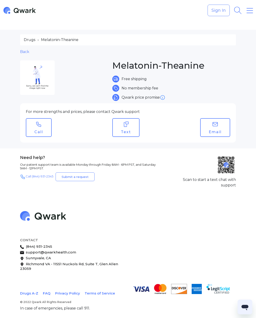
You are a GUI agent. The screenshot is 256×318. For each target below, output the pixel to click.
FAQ (47, 293)
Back (24, 52)
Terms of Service (100, 293)
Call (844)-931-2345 (36, 177)
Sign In (218, 10)
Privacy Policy (67, 293)
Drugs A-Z (29, 293)
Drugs (29, 40)
